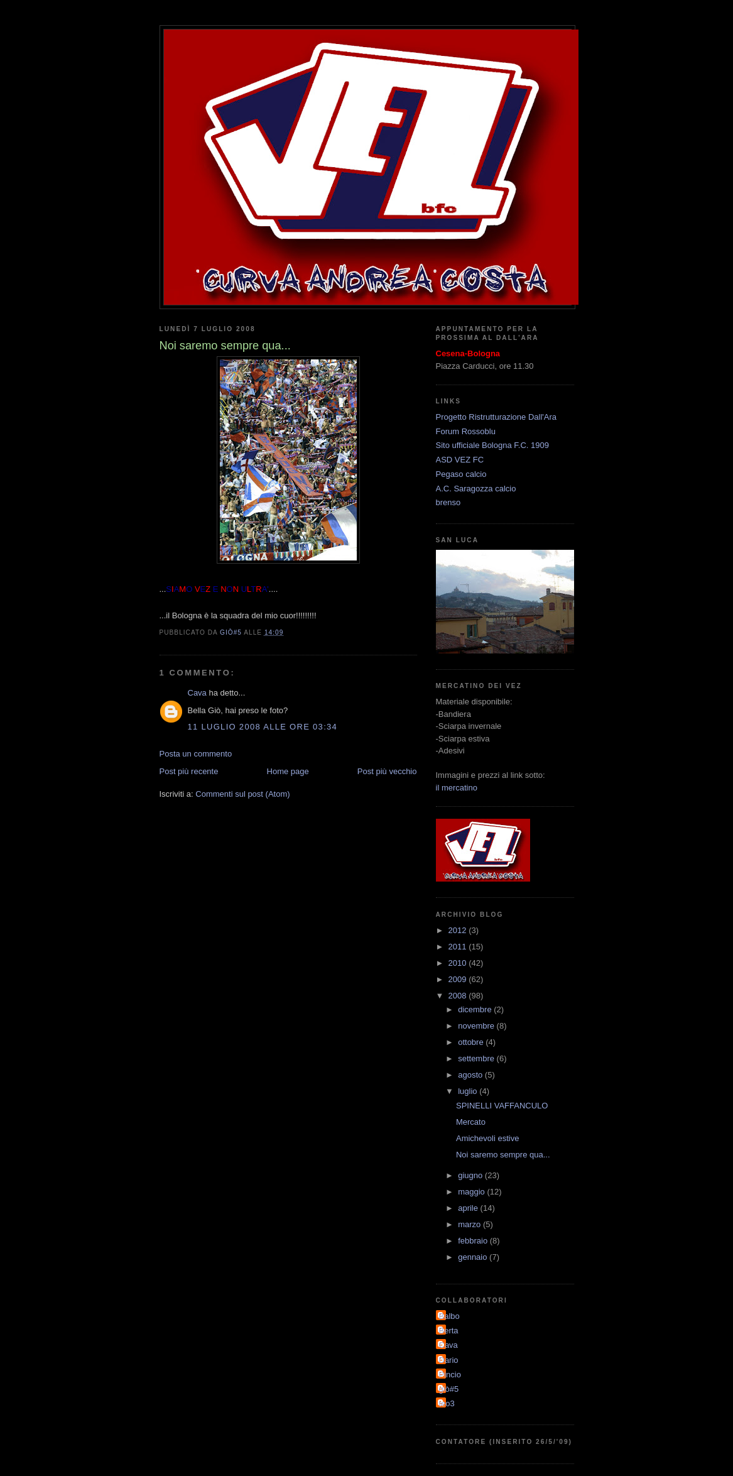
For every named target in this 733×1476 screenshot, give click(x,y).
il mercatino (456, 787)
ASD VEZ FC (460, 459)
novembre (477, 1025)
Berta (449, 1330)
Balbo (449, 1316)
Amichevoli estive (487, 1138)
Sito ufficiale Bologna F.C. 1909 (492, 445)
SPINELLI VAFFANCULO (502, 1105)
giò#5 (449, 1389)
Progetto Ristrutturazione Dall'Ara (496, 417)
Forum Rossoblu (466, 431)
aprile (469, 1208)
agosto (471, 1075)
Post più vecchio (387, 771)
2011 (458, 946)
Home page (288, 771)
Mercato (471, 1122)
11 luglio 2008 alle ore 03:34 (263, 726)
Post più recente (189, 771)
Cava (197, 692)
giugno (471, 1175)
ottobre (472, 1042)
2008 (458, 995)
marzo (470, 1224)
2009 (458, 979)
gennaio (473, 1257)
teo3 (447, 1403)
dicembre (476, 1009)
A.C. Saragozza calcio (476, 488)
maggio (472, 1191)
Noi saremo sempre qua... (503, 1154)
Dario (449, 1360)
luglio (468, 1091)
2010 (458, 963)
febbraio (474, 1240)
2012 (458, 930)
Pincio (450, 1374)
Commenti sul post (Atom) (242, 794)
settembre (477, 1058)
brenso (448, 502)
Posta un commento (196, 753)
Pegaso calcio (461, 474)
